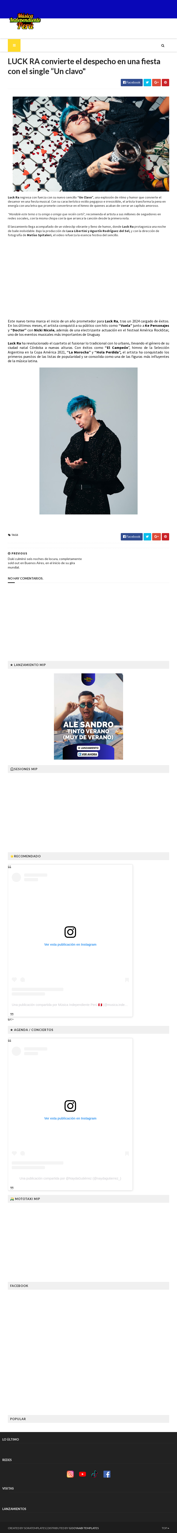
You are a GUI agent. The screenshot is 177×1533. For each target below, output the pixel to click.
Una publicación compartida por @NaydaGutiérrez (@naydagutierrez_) (65, 1177)
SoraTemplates (29, 1526)
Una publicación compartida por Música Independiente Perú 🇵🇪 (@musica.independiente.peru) (74, 1003)
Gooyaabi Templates (78, 1526)
